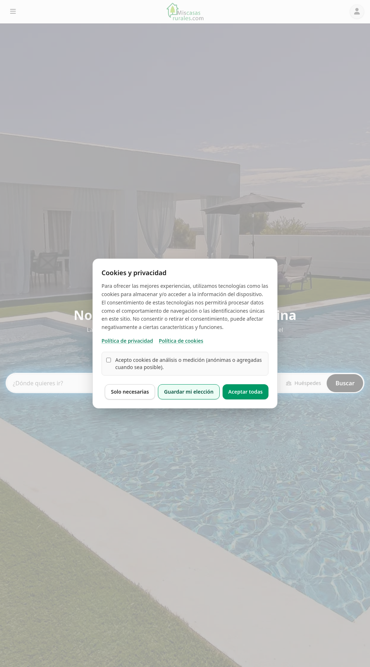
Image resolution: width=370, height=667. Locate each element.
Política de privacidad (127, 340)
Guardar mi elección (189, 391)
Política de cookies (181, 340)
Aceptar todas (245, 391)
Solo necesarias (130, 391)
